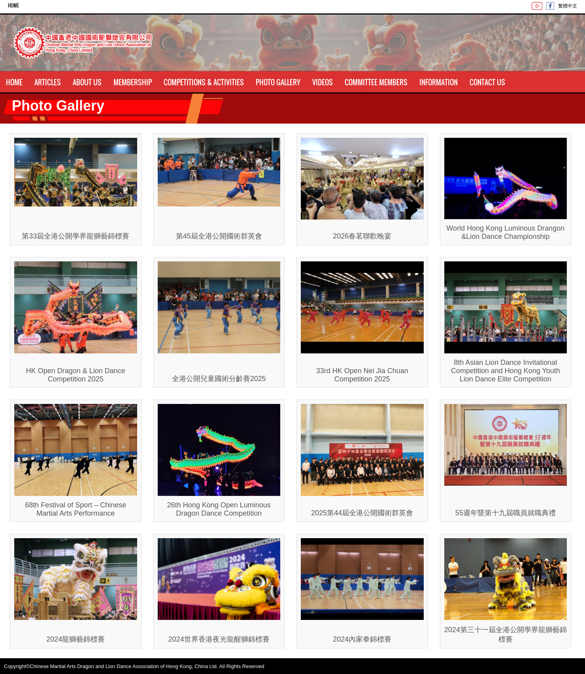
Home (13, 5)
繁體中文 (567, 5)
